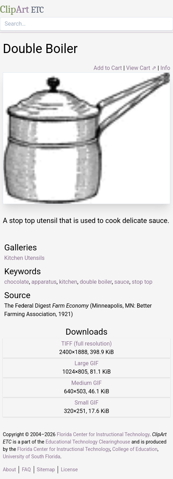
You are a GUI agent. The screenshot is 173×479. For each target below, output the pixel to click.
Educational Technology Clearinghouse (87, 442)
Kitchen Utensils (24, 258)
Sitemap (46, 469)
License (69, 469)
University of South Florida (31, 456)
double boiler (96, 281)
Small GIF (86, 402)
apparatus (44, 281)
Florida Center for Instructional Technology (103, 434)
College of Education (135, 449)
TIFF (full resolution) (86, 343)
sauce (121, 281)
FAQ (26, 469)
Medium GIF (86, 383)
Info (165, 68)
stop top (142, 281)
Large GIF (86, 363)
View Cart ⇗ (141, 68)
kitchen (68, 281)
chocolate (16, 281)
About (9, 469)
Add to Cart (108, 68)
